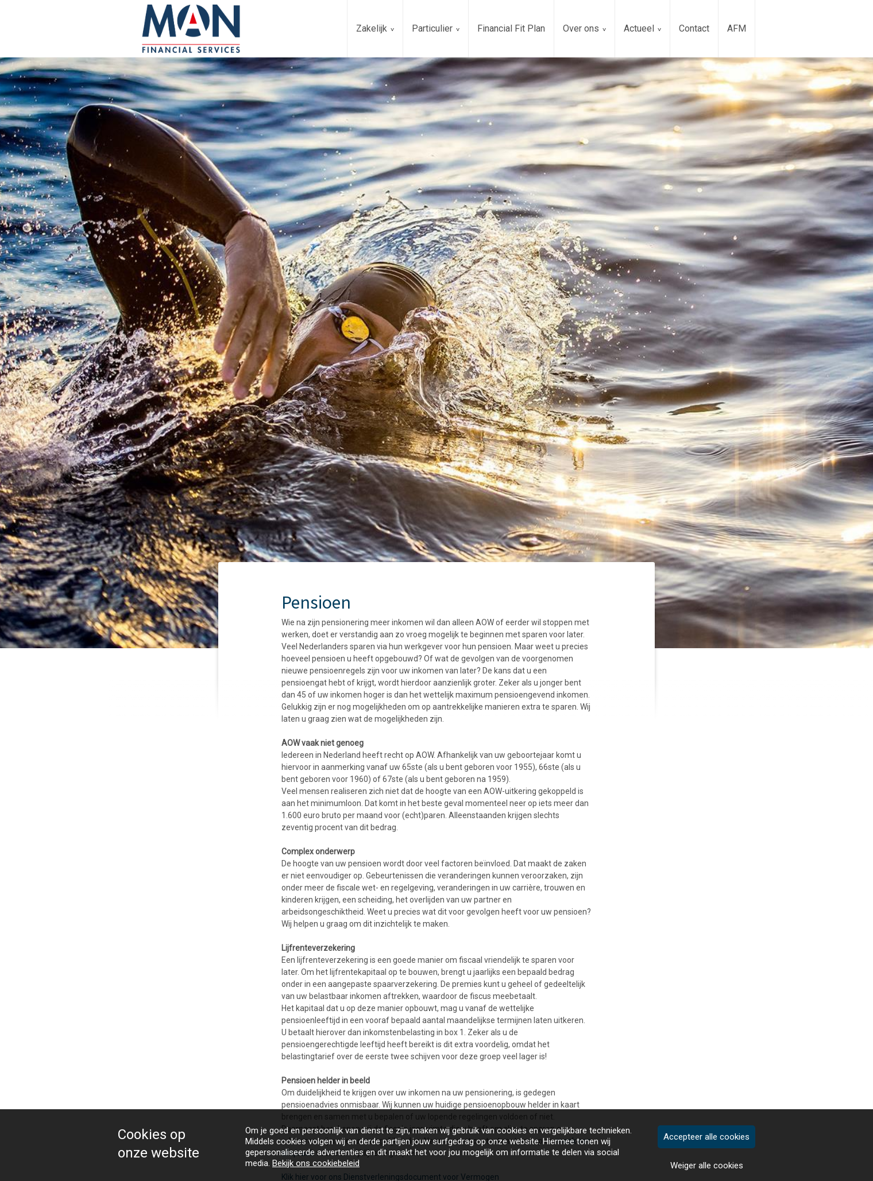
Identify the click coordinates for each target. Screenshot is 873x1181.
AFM (736, 28)
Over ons (581, 28)
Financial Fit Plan (511, 28)
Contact (694, 28)
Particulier (432, 28)
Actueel (639, 28)
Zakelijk (371, 28)
